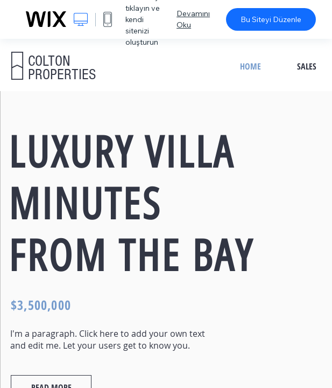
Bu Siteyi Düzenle (271, 19)
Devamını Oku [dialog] (193, 19)
